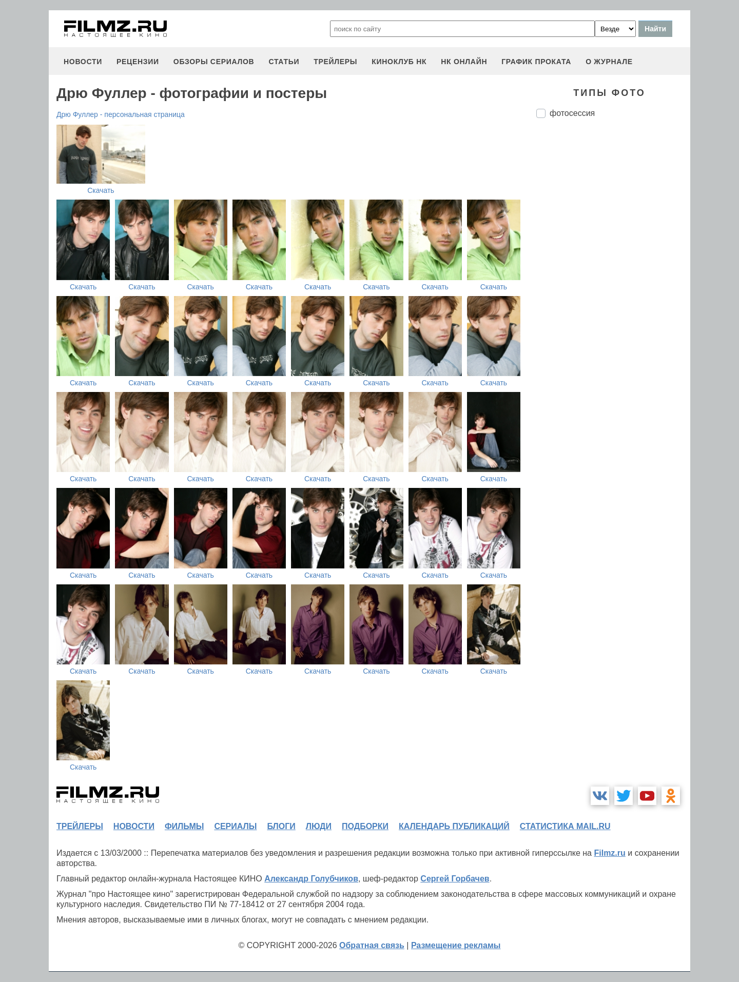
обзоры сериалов (214, 61)
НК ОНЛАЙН (464, 61)
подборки (365, 826)
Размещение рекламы (456, 945)
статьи (283, 61)
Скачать (100, 190)
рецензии (137, 61)
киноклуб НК (399, 61)
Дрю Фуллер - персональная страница (120, 114)
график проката (536, 61)
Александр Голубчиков (311, 878)
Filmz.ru (609, 853)
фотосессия (572, 113)
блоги (281, 826)
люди (319, 826)
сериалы (235, 826)
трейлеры (335, 61)
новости (83, 61)
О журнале (609, 61)
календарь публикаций (454, 826)
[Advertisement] (613, 297)
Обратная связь (371, 945)
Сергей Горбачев (454, 878)
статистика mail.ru (565, 826)
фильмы (184, 826)
